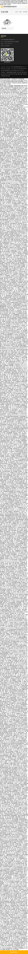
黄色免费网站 (15, 597)
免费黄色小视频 (12, 124)
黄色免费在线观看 (17, 368)
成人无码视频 (23, 502)
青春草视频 (5, 772)
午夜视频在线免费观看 (8, 491)
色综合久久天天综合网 (19, 724)
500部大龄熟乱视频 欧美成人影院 (18, 869)
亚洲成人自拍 (21, 614)
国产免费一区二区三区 (19, 476)
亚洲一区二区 (15, 579)
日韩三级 (16, 208)
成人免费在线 (17, 470)
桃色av (11, 932)
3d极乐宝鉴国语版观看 (9, 545)
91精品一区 (20, 89)
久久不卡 (12, 222)
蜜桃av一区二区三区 (12, 717)
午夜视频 (11, 541)
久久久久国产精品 (23, 640)
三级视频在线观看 (21, 740)
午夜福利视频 (14, 251)
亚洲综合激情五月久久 (6, 144)
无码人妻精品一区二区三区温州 (13, 227)
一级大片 (7, 582)
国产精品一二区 (18, 466)
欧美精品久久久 (5, 712)
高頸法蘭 (19, 72)
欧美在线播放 (16, 720)
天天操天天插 (15, 297)
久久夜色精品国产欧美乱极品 (17, 693)
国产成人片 (4, 862)
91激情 (13, 283)
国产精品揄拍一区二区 (18, 936)
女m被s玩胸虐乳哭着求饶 (6, 642)
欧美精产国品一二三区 (22, 925)
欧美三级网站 (13, 117)
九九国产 (13, 736)
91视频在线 (11, 247)
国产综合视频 (22, 334)
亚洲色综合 (10, 424)
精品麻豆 (25, 779)
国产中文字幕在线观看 (5, 538)
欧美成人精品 (23, 255)
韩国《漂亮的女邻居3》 (7, 875)
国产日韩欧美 (20, 530)
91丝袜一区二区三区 (17, 392)
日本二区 (8, 423)
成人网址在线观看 (4, 770)
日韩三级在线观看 (18, 156)
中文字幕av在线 (12, 342)
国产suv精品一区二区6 (7, 748)
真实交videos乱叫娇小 (20, 238)
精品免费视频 (3, 926)
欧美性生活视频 (21, 265)
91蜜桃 (9, 914)
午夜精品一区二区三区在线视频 (11, 105)
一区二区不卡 (8, 203)
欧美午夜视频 (17, 491)
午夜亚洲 (24, 222)
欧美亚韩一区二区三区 (20, 906)
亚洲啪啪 (11, 389)
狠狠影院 (11, 724)
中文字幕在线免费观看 (17, 460)
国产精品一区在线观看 (20, 562)
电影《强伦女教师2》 (16, 539)
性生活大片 (8, 332)
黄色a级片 (4, 554)
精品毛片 (19, 99)
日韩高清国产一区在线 (22, 117)
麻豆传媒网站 (21, 535)
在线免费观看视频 (14, 109)
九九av (23, 676)
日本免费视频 (22, 297)
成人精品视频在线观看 (15, 582)
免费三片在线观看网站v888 (9, 237)
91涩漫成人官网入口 (19, 391)
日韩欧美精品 (13, 759)
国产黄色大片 (19, 176)
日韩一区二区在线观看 (8, 425)
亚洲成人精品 (16, 764)
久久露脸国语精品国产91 (6, 652)
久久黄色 (15, 910)
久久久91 (19, 696)
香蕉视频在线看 (20, 210)
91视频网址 (7, 275)
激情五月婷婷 (5, 419)
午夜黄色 (7, 429)
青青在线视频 (18, 180)
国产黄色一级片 (5, 664)
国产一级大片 (17, 529)
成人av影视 (19, 630)
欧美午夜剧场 (19, 215)
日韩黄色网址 (24, 305)
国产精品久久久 (13, 310)
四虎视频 (25, 687)
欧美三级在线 (16, 617)
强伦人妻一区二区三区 (11, 938)
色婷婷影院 (20, 827)
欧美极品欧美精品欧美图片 (18, 928)
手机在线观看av (19, 845)
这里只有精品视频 (12, 530)
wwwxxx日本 (3, 614)
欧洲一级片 (20, 632)
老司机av (21, 373)
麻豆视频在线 (7, 531)
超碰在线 (21, 281)
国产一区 (13, 450)
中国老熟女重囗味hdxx (10, 752)
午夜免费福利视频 (16, 305)
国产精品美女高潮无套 (5, 326)
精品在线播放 (3, 837)
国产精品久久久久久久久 (10, 246)
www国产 (10, 637)
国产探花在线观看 (20, 638)
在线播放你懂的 (5, 746)
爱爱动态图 (24, 380)
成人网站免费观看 (22, 910)
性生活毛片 (19, 216)
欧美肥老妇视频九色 (22, 618)
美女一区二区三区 (10, 93)
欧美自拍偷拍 (13, 298)
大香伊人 (19, 697)
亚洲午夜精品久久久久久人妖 (19, 293)
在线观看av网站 (18, 235)
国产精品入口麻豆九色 (19, 648)
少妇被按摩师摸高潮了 (5, 314)
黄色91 (25, 543)
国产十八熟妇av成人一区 (11, 636)
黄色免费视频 (11, 135)
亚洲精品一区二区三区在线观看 (14, 447)
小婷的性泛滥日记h (21, 370)
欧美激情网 (10, 617)
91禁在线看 (24, 739)
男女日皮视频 (15, 178)
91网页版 (24, 879)
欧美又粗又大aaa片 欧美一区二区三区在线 (13, 510)
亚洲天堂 (2, 756)
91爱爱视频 (8, 578)
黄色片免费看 (22, 127)
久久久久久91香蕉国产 (19, 333)
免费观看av (14, 756)
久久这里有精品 (6, 827)
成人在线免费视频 (17, 97)
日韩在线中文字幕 (4, 389)
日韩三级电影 (3, 447)
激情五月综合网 (17, 108)
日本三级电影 (17, 537)
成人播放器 (13, 99)
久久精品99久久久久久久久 (20, 365)
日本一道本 (12, 889)
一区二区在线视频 (4, 503)
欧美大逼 (21, 348)
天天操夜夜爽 (21, 274)
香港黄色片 (11, 758)
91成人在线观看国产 (22, 167)
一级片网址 (25, 900)
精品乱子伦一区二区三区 (21, 383)
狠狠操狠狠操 (6, 693)
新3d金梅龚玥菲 (18, 104)
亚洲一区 (12, 336)
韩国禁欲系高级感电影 (15, 917)
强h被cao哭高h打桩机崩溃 (17, 322)
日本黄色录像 (21, 487)
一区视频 (11, 920)
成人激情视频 (24, 330)
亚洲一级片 (13, 610)
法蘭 (20, 11)
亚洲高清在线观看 (9, 234)
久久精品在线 (7, 539)
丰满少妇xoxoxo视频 (11, 291)
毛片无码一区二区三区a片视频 (7, 115)
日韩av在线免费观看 (5, 869)
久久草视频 (8, 583)
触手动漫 (25, 282)
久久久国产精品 (11, 480)
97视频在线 (25, 890)
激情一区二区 (15, 388)
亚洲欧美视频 (3, 354)
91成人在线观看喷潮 (8, 475)
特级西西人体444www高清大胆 (20, 464)
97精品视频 (18, 602)
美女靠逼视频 (19, 456)
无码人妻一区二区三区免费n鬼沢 (9, 116)
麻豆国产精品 (6, 149)
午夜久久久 (14, 609)
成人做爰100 (5, 744)
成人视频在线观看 (15, 671)
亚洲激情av (10, 511)
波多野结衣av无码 (22, 95)
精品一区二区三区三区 (15, 121)
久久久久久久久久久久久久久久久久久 (9, 561)
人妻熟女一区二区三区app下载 (12, 405)
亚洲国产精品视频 (7, 774)
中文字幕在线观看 (13, 559)
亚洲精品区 (19, 139)
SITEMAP (21, 70)
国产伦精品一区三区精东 (17, 484)
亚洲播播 (19, 933)
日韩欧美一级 (24, 325)
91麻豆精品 (15, 206)
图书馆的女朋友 (9, 271)
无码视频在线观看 (16, 203)
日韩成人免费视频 (14, 546)
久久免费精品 (17, 400)
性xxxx (20, 865)
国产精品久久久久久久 (12, 207)
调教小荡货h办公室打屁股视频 (9, 689)
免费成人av (6, 723)
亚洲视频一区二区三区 (18, 153)
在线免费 (12, 235)
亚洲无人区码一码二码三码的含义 (13, 835)
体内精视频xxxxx (21, 699)
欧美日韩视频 (17, 187)
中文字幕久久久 (12, 329)
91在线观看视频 (12, 151)
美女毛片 (9, 305)
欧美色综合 (17, 364)
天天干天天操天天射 (18, 766)
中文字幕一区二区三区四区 (10, 849)
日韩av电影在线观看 (9, 606)
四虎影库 (13, 575)
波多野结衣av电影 (17, 295)
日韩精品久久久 (5, 163)
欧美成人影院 (7, 301)
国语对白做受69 (11, 421)
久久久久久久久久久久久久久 (18, 649)
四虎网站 (23, 838)
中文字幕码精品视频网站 (16, 175)
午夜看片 (14, 526)
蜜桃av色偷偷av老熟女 (5, 474)
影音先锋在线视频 (8, 277)
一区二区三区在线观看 (12, 188)
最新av (12, 238)
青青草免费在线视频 (6, 526)
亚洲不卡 (12, 476)
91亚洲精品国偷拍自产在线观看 (10, 170)
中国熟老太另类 (14, 171)
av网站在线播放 (10, 107)
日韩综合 (5, 330)
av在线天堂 (12, 219)
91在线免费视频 (15, 578)
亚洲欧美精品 (14, 352)
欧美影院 (22, 316)
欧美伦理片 (6, 379)
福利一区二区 (3, 226)
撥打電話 (14, 952)
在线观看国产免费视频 (8, 365)
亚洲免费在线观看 (11, 518)
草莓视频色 (5, 266)
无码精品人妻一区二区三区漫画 (17, 613)
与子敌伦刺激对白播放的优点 (17, 478)
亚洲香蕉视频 (9, 707)
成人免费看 (23, 121)
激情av (14, 695)
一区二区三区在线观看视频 (17, 249)
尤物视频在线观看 (17, 245)
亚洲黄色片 (3, 551)
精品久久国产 (21, 159)
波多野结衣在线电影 (22, 141)
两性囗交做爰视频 (21, 905)
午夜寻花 (17, 136)
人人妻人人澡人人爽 (12, 656)
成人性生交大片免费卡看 (21, 755)
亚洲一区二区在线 (16, 369)
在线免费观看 (7, 677)
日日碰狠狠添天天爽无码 (6, 494)
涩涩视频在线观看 (17, 681)
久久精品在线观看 (10, 543)
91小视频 (9, 283)
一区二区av (13, 531)
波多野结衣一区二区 (11, 360)
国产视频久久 (13, 692)
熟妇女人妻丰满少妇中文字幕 (12, 640)
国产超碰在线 (24, 437)
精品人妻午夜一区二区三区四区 (17, 596)
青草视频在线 (19, 407)
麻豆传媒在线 (17, 239)
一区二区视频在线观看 (21, 715)
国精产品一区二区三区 (9, 180)
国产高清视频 (6, 316)
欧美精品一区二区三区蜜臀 (12, 949)
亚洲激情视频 (6, 933)
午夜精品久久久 (23, 746)
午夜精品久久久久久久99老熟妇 (20, 204)
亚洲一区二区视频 (21, 340)
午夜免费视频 (22, 416)
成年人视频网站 (5, 216)
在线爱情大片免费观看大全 (19, 948)
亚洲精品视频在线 (11, 218)
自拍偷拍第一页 (19, 455)
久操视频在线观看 (17, 261)
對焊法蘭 (7, 75)
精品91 (4, 819)
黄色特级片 (19, 531)
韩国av (12, 96)
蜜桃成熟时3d (17, 511)
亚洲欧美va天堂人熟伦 (17, 160)
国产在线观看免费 (13, 496)
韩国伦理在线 (7, 238)
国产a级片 (21, 499)
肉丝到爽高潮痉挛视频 (15, 437)
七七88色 (13, 601)
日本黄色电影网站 (18, 932)
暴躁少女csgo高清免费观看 (9, 602)
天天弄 (18, 692)
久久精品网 (17, 336)
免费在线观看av (7, 372)
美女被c (2, 703)
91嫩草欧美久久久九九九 (19, 735)
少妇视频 (25, 624)
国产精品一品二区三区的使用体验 (12, 376)
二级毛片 (23, 400)
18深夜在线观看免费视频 (11, 370)
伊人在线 (11, 267)
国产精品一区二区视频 (17, 328)
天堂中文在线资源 (7, 388)
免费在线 (21, 594)
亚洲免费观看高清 (15, 326)
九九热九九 (6, 470)
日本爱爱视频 (6, 739)
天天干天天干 (20, 250)
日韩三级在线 (5, 357)
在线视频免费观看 (20, 519)
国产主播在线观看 (20, 148)
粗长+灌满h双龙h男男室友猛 (13, 786)
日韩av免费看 (24, 472)
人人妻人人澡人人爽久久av (10, 825)
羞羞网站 (22, 184)
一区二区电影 (14, 265)
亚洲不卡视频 (10, 239)
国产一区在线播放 (20, 737)
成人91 (24, 320)
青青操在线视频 (5, 194)
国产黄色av (18, 909)
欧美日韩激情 (9, 822)
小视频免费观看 (22, 565)
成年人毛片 (24, 412)
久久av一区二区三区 (17, 879)
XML (18, 70)
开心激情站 (16, 334)
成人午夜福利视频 (9, 308)
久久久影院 (23, 653)
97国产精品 (2, 332)
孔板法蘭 (25, 11)
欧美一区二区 (8, 747)
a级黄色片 (20, 320)
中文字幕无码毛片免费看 (18, 563)
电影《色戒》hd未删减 (9, 395)
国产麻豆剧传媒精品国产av (6, 145)
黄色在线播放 (13, 577)
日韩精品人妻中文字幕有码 (10, 167)
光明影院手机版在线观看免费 (11, 791)
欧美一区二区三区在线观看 (13, 792)
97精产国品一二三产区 (20, 135)
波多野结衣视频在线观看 (11, 699)
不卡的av (11, 557)
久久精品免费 (5, 151)
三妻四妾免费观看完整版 (18, 162)
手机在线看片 (9, 155)
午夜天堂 (6, 338)
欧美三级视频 (18, 567)
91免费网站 (17, 381)
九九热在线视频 (19, 929)
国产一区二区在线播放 (19, 384)
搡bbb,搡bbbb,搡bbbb (19, 267)
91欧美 (20, 388)
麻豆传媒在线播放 (4, 119)
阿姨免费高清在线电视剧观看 (17, 743)
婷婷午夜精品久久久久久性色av (12, 878)
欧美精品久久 (8, 160)
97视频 (26, 487)
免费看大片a (23, 92)
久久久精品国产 (13, 723)
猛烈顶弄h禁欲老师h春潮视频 (10, 89)
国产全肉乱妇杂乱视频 (20, 259)
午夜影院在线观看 (11, 354)
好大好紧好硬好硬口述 (20, 258)
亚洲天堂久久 (9, 908)
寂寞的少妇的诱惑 (5, 487)
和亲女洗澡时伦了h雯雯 (19, 425)
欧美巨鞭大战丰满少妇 (19, 87)
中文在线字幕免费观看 (14, 184)
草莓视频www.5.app (6, 484)
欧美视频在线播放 (13, 318)
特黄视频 (23, 266)
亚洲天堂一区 (21, 888)
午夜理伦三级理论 (17, 155)
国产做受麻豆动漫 (18, 107)
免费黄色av (14, 569)
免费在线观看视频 (4, 644)
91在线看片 (20, 570)
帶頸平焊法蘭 (14, 74)
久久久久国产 (23, 326)
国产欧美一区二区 (10, 851)
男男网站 (10, 129)
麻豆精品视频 (5, 732)
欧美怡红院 (25, 516)
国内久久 (7, 117)
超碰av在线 (22, 128)
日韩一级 (10, 393)
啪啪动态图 (14, 372)
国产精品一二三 (6, 904)
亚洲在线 (15, 306)
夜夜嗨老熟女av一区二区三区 (16, 403)
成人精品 (17, 115)
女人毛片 (19, 731)
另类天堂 (4, 806)
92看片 (10, 681)
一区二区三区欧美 (9, 661)
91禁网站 (2, 636)
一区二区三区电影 (17, 452)
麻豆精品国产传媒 (17, 401)
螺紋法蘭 (20, 74)
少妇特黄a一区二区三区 (15, 228)
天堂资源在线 (5, 451)
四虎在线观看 (6, 476)
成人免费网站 (13, 680)
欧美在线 (4, 821)
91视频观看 (19, 411)
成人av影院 (12, 100)
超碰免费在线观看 (10, 854)
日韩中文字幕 (12, 429)
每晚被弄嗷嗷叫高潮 (19, 85)
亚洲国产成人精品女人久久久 (13, 490)
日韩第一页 (19, 900)
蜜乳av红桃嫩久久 (14, 842)
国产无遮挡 (7, 249)
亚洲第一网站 (8, 563)
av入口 (3, 626)
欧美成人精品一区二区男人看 (12, 220)
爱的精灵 (4, 356)
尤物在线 (5, 241)
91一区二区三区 (22, 506)
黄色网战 (5, 289)
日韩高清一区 (18, 222)
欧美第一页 (16, 934)
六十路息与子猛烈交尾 (9, 845)
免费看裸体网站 (23, 934)
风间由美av (9, 226)
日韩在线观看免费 (8, 662)
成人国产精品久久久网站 (16, 587)
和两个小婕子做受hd (21, 195)
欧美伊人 (7, 109)
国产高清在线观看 (13, 581)
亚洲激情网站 (14, 827)
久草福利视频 (5, 893)
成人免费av (7, 103)
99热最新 (5, 519)
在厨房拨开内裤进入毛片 (12, 262)
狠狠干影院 (13, 616)
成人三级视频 (9, 695)
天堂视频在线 (15, 88)
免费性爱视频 (10, 783)
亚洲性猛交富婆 (4, 143)
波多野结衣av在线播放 (10, 456)
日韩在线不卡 (20, 870)
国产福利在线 (14, 186)
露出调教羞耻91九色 (11, 688)
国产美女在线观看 (17, 145)
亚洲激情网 (20, 420)
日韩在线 (11, 385)
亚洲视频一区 (13, 192)
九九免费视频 (16, 128)
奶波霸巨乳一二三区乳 (16, 133)
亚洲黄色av (23, 582)
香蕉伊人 (23, 945)
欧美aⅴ (2, 238)
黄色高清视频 (14, 802)
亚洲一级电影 (5, 691)
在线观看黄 (4, 830)
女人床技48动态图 (8, 735)
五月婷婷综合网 (13, 141)
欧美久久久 (21, 88)
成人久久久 (9, 819)
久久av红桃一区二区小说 (9, 396)
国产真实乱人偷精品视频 (17, 474)
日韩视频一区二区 (18, 751)
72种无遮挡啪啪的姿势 (9, 136)
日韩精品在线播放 (15, 332)
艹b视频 (3, 131)
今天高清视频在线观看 (15, 163)
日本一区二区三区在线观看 (8, 817)
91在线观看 (17, 502)
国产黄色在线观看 (15, 263)
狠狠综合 (7, 613)
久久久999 (15, 183)
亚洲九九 (22, 826)
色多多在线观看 (21, 321)
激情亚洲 (16, 506)
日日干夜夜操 (17, 212)
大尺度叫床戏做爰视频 (10, 585)
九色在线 (9, 579)
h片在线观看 (22, 622)
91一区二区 (21, 408)
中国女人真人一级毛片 (18, 257)
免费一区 (13, 440)
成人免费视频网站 (15, 314)
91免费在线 (5, 541)
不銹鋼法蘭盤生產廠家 (11, 72)
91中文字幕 (4, 897)
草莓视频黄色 (6, 243)
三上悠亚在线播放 (13, 728)
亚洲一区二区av (13, 254)
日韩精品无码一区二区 (11, 590)
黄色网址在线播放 (22, 527)
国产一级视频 (16, 349)
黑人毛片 (10, 654)
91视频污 (6, 385)
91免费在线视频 (13, 633)
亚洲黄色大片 (16, 269)
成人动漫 (14, 538)
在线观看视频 (13, 697)
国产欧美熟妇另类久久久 (10, 195)
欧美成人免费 (12, 890)
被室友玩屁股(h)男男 (12, 231)
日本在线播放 (14, 111)
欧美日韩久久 (8, 88)
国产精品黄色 (7, 345)
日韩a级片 (25, 541)
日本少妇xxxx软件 (8, 245)
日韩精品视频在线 (20, 646)
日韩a (13, 711)
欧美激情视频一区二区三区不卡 (11, 174)
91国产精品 (23, 671)
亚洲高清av (6, 680)
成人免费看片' (3, 620)
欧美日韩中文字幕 (14, 594)
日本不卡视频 (16, 748)
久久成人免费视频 (23, 913)
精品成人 (16, 525)
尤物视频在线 (6, 431)
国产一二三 (16, 129)
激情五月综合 (13, 788)
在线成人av (21, 273)
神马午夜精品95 (5, 254)
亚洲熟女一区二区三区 (14, 357)
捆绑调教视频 (9, 295)
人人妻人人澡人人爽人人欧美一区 (16, 883)
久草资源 (19, 729)
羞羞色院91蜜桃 (4, 598)
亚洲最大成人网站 (16, 200)
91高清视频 (3, 499)
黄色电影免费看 (12, 125)
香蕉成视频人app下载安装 (20, 881)
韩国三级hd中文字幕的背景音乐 (15, 744)
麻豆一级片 (13, 103)
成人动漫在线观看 (9, 482)
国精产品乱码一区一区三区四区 (14, 341)
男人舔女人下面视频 (17, 202)
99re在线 (2, 545)
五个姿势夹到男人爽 (6, 459)
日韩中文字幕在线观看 (5, 892)
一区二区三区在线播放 (16, 301)
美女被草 (12, 104)
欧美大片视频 (17, 353)
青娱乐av (10, 108)
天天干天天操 (22, 174)
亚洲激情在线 (19, 545)
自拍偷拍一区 (21, 471)
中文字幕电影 (20, 667)
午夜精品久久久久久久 (11, 211)
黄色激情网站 (13, 282)
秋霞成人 (15, 436)
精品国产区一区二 (14, 445)
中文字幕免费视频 (9, 187)
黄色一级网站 (12, 313)
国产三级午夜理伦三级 (8, 156)
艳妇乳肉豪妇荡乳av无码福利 (7, 399)
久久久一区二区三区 (16, 325)
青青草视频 (7, 428)
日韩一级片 (2, 257)
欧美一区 (21, 790)
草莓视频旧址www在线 (9, 787)
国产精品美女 (8, 140)
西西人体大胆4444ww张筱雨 (17, 166)
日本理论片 (6, 788)
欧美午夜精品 (22, 435)
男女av (7, 192)
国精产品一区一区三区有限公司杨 (9, 565)
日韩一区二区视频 (8, 261)
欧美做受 (18, 440)
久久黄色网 (9, 806)
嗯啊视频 (11, 147)
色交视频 (5, 886)
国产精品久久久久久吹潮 (10, 278)
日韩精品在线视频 (19, 451)
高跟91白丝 (25, 218)
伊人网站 (5, 511)
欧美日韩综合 (14, 831)
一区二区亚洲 (3, 468)
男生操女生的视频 (10, 504)
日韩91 (3, 649)
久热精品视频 (13, 905)
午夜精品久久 (14, 214)
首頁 (16, 11)
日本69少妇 (19, 218)
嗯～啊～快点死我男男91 (10, 462)
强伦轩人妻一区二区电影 (12, 159)
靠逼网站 (10, 645)
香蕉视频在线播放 (6, 281)
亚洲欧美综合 (23, 875)
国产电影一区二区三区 (16, 669)
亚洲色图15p (25, 91)
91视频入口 (19, 360)
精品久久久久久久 (4, 559)
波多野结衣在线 (21, 231)
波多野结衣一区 (17, 557)
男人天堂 (18, 100)
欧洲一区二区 (11, 381)
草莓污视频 (3, 707)
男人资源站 (4, 533)
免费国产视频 (12, 361)
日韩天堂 (17, 628)
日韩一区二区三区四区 (20, 377)
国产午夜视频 (18, 131)
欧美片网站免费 (17, 822)
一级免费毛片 (7, 171)
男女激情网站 (24, 224)
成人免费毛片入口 (8, 574)
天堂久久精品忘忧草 (18, 866)
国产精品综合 (24, 585)
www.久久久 (7, 587)
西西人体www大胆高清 (7, 934)
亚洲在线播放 (13, 216)
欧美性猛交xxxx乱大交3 (11, 321)
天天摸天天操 (5, 496)
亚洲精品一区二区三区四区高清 (14, 862)
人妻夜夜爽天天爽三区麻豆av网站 (18, 431)
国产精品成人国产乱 (19, 147)
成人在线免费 (19, 101)
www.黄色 (20, 687)
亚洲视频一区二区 (6, 374)
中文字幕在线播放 (20, 889)
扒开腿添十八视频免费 (16, 253)
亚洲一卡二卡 (12, 407)
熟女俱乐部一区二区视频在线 (13, 164)
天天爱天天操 (9, 257)
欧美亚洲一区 (19, 237)
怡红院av (16, 823)
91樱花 (22, 203)
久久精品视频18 (10, 364)
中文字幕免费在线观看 (18, 393)
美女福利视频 (8, 522)
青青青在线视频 (7, 328)
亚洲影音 (12, 337)
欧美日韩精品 (7, 99)
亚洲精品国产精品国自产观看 (18, 778)
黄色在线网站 (20, 463)
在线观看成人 (9, 304)
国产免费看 (22, 350)
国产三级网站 (21, 186)
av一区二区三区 (20, 526)
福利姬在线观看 (12, 729)
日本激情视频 (6, 478)
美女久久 (13, 677)
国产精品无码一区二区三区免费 (9, 286)
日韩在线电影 (16, 190)
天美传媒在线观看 (21, 695)
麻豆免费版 (3, 366)
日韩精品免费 (8, 818)
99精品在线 (11, 529)
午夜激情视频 (11, 500)
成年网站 (16, 399)
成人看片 (2, 810)
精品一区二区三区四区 (15, 224)
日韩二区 (25, 767)
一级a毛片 (20, 783)
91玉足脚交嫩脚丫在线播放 (9, 176)
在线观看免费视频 (6, 133)
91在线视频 (19, 441)
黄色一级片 (13, 441)
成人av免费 (21, 208)
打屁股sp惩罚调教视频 (21, 703)
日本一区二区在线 (23, 626)
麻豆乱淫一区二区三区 (20, 96)
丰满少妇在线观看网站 (8, 687)
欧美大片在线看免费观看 (13, 821)
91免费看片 (4, 737)
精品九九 (13, 148)
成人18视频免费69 (15, 892)
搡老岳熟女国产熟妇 (6, 609)
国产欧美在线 (13, 411)
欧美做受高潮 (10, 285)
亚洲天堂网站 (10, 208)
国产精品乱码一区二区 (5, 111)
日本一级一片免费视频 (11, 523)
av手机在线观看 (11, 929)
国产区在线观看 (11, 344)
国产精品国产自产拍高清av (18, 140)
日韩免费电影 (9, 499)
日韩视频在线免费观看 (17, 479)
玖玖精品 (14, 494)
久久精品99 (5, 621)
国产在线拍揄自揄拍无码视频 (10, 896)
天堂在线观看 (10, 823)
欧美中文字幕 (14, 345)
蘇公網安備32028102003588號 (10, 70)
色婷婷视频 (22, 542)
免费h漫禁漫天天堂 (7, 508)
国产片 (22, 294)
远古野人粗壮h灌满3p (16, 912)
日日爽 (2, 488)
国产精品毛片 (15, 113)
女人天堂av (13, 149)
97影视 (7, 228)
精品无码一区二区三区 (14, 916)
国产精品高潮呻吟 (10, 571)
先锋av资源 (10, 241)
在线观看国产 (12, 210)
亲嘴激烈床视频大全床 (14, 772)
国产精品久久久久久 (7, 274)
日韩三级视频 (8, 178)
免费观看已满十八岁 (17, 380)
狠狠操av (6, 703)
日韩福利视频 (22, 672)
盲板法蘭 (23, 72)
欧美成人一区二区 (13, 732)
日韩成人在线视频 (13, 503)
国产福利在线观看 (6, 358)
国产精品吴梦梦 (23, 109)
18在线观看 (20, 282)
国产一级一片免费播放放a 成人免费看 (13, 279)
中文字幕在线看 (19, 779)
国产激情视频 (15, 819)
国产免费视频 (8, 113)
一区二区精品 (22, 171)
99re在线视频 (21, 206)
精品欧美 (19, 310)
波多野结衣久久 (21, 423)
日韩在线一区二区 (23, 561)
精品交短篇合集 (11, 519)
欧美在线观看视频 (4, 901)
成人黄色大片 (21, 254)
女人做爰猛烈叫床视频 (21, 313)
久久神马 (6, 443)
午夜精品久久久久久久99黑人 (16, 443)
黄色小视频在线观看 (5, 92)
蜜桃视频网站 (14, 815)
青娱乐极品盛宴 (11, 798)
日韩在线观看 (3, 823)
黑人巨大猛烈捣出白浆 (11, 850)
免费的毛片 (11, 391)
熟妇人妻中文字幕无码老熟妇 (15, 897)
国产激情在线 (21, 660)
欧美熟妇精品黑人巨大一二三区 (12, 199)
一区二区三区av (19, 859)
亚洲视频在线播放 (10, 131)
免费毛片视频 (24, 228)
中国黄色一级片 (8, 460)
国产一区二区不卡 (10, 258)
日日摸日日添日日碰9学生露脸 (14, 886)
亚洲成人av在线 (19, 882)
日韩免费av (19, 813)
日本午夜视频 (8, 660)
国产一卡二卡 (15, 508)
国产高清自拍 (18, 247)
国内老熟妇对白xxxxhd (19, 308)
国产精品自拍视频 (5, 251)
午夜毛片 (7, 679)
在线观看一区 (9, 634)
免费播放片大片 (20, 713)
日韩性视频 (18, 504)
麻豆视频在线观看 (15, 641)
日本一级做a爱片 (23, 433)
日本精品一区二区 (21, 680)
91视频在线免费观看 (5, 610)
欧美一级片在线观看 (15, 316)
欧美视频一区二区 (18, 196)
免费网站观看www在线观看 (12, 924)
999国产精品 (9, 392)
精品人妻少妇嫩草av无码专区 (16, 767)
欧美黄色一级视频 (23, 445)
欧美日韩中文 (15, 652)
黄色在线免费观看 (18, 620)
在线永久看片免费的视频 (6, 877)
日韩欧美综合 (3, 847)
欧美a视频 (7, 336)
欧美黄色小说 (16, 810)
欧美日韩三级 (5, 191)
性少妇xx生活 (18, 395)
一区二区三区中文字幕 (8, 525)
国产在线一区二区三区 (5, 96)
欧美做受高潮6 (12, 492)
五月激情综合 (10, 648)
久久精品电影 (22, 937)
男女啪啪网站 (17, 775)
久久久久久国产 (11, 737)
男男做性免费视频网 (9, 87)
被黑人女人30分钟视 (12, 696)
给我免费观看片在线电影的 (6, 179)
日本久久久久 (7, 148)
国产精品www (20, 342)
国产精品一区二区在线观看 (6, 936)
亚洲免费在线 (8, 404)
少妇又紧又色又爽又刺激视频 (20, 645)
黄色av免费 (21, 514)
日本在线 (22, 314)
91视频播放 (15, 433)
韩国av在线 (8, 569)
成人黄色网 (24, 283)
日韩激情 (2, 638)
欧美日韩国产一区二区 (11, 614)
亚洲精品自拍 (3, 283)
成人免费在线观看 (14, 746)
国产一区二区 (20, 760)
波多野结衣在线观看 (23, 808)
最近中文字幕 (19, 736)
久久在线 (24, 893)
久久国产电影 (6, 112)
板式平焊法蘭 (7, 74)
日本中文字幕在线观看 (17, 312)
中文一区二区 (5, 342)
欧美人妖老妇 (16, 685)
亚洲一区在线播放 (14, 273)
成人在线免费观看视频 (5, 834)
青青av (9, 507)
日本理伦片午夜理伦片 (7, 190)
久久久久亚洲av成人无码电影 (20, 833)
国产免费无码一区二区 (12, 535)
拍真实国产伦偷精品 (17, 317)
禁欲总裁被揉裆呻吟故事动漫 (11, 657)
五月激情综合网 (15, 397)
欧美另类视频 (24, 537)
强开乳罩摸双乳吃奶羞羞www (11, 553)
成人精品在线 (10, 620)
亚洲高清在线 (10, 427)
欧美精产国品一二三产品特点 (14, 287)
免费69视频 (16, 385)
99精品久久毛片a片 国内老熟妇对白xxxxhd (11, 91)
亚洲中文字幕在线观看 (16, 516)
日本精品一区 (9, 591)
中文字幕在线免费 (19, 198)
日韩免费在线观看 (6, 471)
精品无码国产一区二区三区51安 (20, 144)
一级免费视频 (3, 798)
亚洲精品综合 (11, 874)
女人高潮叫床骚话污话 (17, 143)
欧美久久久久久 (14, 570)
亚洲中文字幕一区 (23, 654)
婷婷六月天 (7, 352)
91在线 (24, 368)
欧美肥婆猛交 (21, 831)
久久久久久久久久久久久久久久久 (10, 95)
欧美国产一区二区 (20, 168)
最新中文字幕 (10, 542)
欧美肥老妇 (3, 368)
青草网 (12, 358)
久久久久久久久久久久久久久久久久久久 (11, 838)
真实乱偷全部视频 (18, 417)
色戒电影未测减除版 (8, 866)
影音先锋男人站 (7, 409)
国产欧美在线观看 (11, 270)
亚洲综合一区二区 (11, 101)
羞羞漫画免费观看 (12, 731)
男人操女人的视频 (20, 291)
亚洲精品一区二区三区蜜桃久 (12, 913)
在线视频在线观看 (18, 624)
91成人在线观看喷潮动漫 (20, 758)
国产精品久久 (19, 361)
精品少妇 (8, 265)
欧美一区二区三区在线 (19, 549)
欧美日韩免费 (3, 285)
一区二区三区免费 (17, 290)
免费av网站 (9, 811)
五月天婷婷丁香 (24, 498)
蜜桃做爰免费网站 (23, 637)
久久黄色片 (10, 685)
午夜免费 (15, 894)
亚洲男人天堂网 (8, 810)
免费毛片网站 (3, 466)
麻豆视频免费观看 (6, 166)
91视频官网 (8, 202)
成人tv (24, 813)
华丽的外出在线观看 (10, 486)
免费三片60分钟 (14, 922)
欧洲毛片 (5, 344)
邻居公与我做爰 (16, 498)
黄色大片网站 (21, 700)
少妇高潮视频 (23, 136)
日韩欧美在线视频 (13, 691)
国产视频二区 (9, 183)
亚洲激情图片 (4, 521)
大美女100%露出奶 (4, 780)
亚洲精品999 (7, 437)
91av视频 (21, 399)
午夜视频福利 (15, 790)
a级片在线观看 (19, 124)
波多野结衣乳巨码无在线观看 (16, 119)
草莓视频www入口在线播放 (6, 625)
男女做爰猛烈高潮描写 (18, 707)
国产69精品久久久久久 (5, 230)
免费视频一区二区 (18, 606)
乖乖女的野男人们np (13, 708)
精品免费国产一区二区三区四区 (19, 409)
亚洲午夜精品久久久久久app (10, 152)
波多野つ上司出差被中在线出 (14, 918)
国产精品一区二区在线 (18, 424)
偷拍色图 (11, 495)
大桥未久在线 (16, 733)
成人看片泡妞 (23, 413)
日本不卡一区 (21, 170)
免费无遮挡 (12, 901)
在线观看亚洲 (17, 944)
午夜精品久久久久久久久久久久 (7, 628)
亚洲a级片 (25, 237)
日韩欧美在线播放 (8, 290)
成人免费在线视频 (8, 855)
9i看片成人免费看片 (8, 721)
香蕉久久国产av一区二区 (19, 475)
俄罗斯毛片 (16, 499)
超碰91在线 (19, 893)
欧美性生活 (3, 688)
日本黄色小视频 (4, 381)
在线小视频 (22, 427)
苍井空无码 (10, 306)
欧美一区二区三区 (11, 713)
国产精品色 (19, 538)
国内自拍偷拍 (3, 85)
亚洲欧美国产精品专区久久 (13, 330)
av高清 (15, 783)
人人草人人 (17, 542)
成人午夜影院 (8, 320)
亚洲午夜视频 (15, 346)
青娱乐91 (6, 129)
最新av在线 (22, 754)
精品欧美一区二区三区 (8, 212)
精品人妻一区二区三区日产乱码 (17, 664)
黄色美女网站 (6, 104)
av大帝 (14, 139)
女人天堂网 (13, 555)
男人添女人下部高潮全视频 (19, 271)
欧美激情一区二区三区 (15, 243)
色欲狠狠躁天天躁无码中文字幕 (19, 768)
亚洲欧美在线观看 (14, 644)
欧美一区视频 (22, 385)
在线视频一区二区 (23, 113)
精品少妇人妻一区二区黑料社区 (14, 847)
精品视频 (24, 886)
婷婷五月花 (3, 423)
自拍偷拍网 (4, 135)
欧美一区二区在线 (17, 226)
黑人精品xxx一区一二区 (15, 112)
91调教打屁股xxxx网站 (14, 763)
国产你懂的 (8, 808)
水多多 (10, 479)
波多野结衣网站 (10, 356)
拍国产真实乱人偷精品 (9, 906)
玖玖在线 (24, 846)
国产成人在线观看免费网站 (15, 338)
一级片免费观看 (16, 255)
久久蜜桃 (14, 760)
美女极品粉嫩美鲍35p (18, 304)
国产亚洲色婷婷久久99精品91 (11, 132)
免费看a (2, 429)
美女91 (8, 100)
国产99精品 (13, 374)
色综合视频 (24, 917)
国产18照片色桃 (6, 214)
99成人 (24, 196)
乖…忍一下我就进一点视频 (19, 289)
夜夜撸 (9, 143)
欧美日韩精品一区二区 (18, 324)
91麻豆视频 (8, 369)
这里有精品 (7, 186)
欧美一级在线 (22, 652)
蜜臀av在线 (10, 863)
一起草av (23, 511)
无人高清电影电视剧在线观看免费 (11, 127)
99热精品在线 (13, 250)
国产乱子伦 (21, 525)
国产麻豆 (18, 719)
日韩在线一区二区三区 (16, 534)
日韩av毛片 (9, 153)
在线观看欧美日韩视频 (10, 725)
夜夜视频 (13, 215)
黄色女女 (15, 432)
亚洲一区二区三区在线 (9, 483)
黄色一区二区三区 (22, 716)
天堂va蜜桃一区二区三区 (21, 421)
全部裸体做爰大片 (9, 196)
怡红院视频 (13, 719)
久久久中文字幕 (9, 764)
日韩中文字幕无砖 (6, 215)
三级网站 (25, 545)
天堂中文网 (10, 289)
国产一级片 (19, 890)
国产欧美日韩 (6, 224)
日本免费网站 (8, 255)
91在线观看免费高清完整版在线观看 (17, 419)
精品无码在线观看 (9, 506)
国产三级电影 (10, 800)
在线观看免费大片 (21, 286)
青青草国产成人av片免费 (14, 266)
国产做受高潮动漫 (15, 92)
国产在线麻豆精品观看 (13, 373)
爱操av (10, 269)
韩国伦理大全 (3, 208)
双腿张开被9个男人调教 (7, 350)
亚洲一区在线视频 (22, 207)
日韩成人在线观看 (19, 486)
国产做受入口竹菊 (14, 941)
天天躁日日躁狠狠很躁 (19, 482)
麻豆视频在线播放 (22, 345)
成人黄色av (17, 480)
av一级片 (20, 183)
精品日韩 (22, 269)
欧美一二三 (14, 459)
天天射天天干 (9, 444)
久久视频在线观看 (22, 123)
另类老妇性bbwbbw (12, 527)
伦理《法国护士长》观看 (8, 259)
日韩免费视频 (16, 194)
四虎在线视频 (14, 123)
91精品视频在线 (13, 223)
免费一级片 (16, 350)
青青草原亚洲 (24, 353)
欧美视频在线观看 (19, 450)
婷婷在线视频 (9, 566)
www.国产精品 (6, 282)
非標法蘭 (3, 75)
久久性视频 (10, 128)
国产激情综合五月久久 (5, 397)
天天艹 (6, 758)
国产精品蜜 (6, 273)
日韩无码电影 (23, 763)
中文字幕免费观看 (7, 162)
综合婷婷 (4, 364)
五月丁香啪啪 (8, 200)
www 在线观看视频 (17, 541)
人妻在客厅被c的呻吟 (5, 573)
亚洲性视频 (6, 121)
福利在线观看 (18, 500)
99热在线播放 (8, 756)
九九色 (12, 417)
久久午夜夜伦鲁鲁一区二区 (8, 804)
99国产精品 (6, 158)
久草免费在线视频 (19, 871)
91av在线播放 (10, 85)
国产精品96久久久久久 (17, 771)
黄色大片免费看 (23, 397)
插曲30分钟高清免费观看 (21, 396)
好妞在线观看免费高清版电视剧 (11, 416)
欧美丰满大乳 (3, 415)
